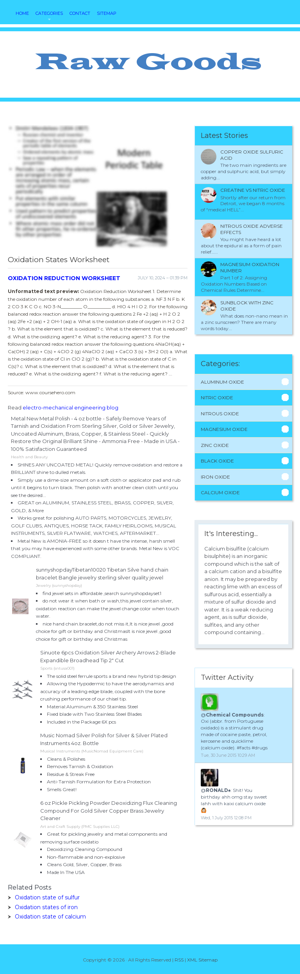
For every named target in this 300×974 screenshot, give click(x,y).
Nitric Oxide (217, 397)
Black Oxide (217, 461)
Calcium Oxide (220, 492)
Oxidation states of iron (46, 907)
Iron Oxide (215, 477)
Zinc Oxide (215, 445)
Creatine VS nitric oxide (252, 190)
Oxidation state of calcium (50, 916)
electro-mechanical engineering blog (70, 407)
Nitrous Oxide (220, 413)
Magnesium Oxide (224, 429)
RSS (179, 960)
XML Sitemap (202, 960)
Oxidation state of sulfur (47, 897)
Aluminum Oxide (222, 382)
